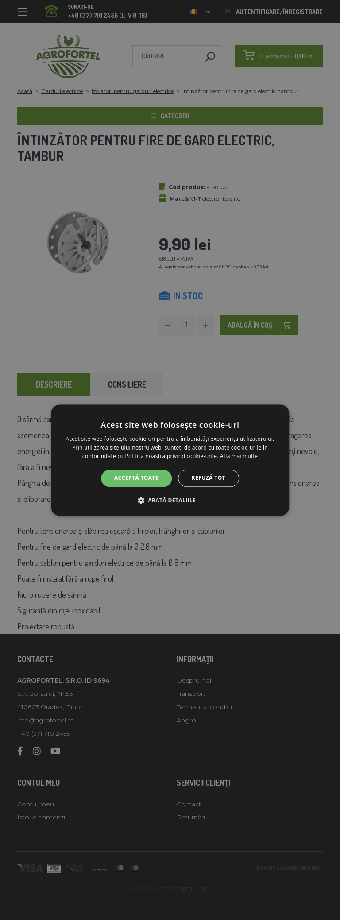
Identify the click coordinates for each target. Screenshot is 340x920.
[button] (170, 500)
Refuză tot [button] (208, 478)
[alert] (170, 460)
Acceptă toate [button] (136, 478)
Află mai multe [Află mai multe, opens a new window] (239, 456)
